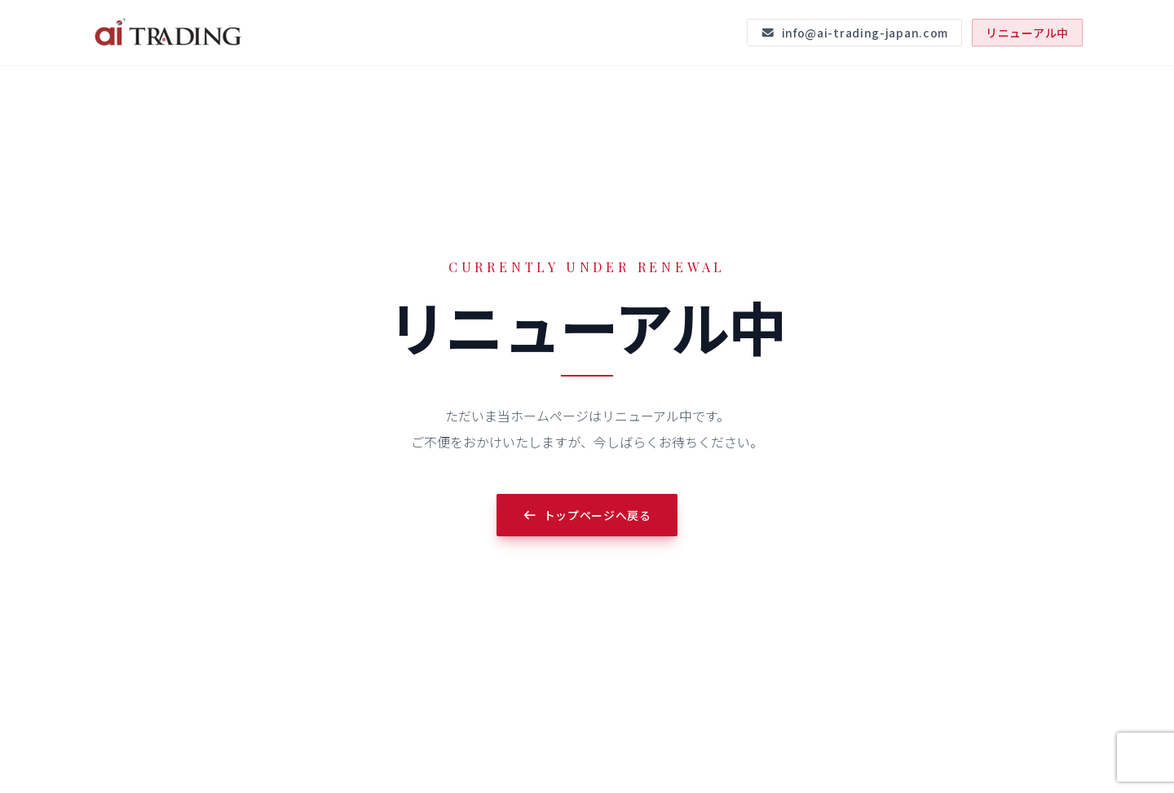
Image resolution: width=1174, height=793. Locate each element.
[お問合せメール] (854, 32)
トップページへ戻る (587, 515)
